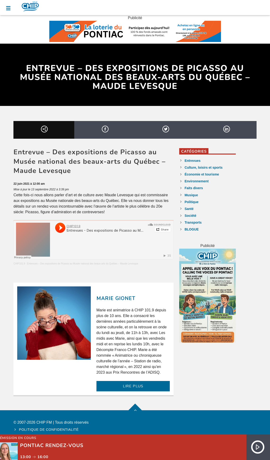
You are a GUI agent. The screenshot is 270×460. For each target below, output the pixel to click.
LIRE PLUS (133, 386)
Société (190, 215)
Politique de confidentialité (49, 429)
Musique (191, 195)
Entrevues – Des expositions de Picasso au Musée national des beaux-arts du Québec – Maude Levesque (82, 263)
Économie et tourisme (202, 174)
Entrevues (193, 161)
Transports (193, 222)
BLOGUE (192, 229)
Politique (192, 202)
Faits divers (194, 188)
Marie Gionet (115, 298)
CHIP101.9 (19, 263)
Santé (189, 209)
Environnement (197, 181)
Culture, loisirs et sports (204, 167)
